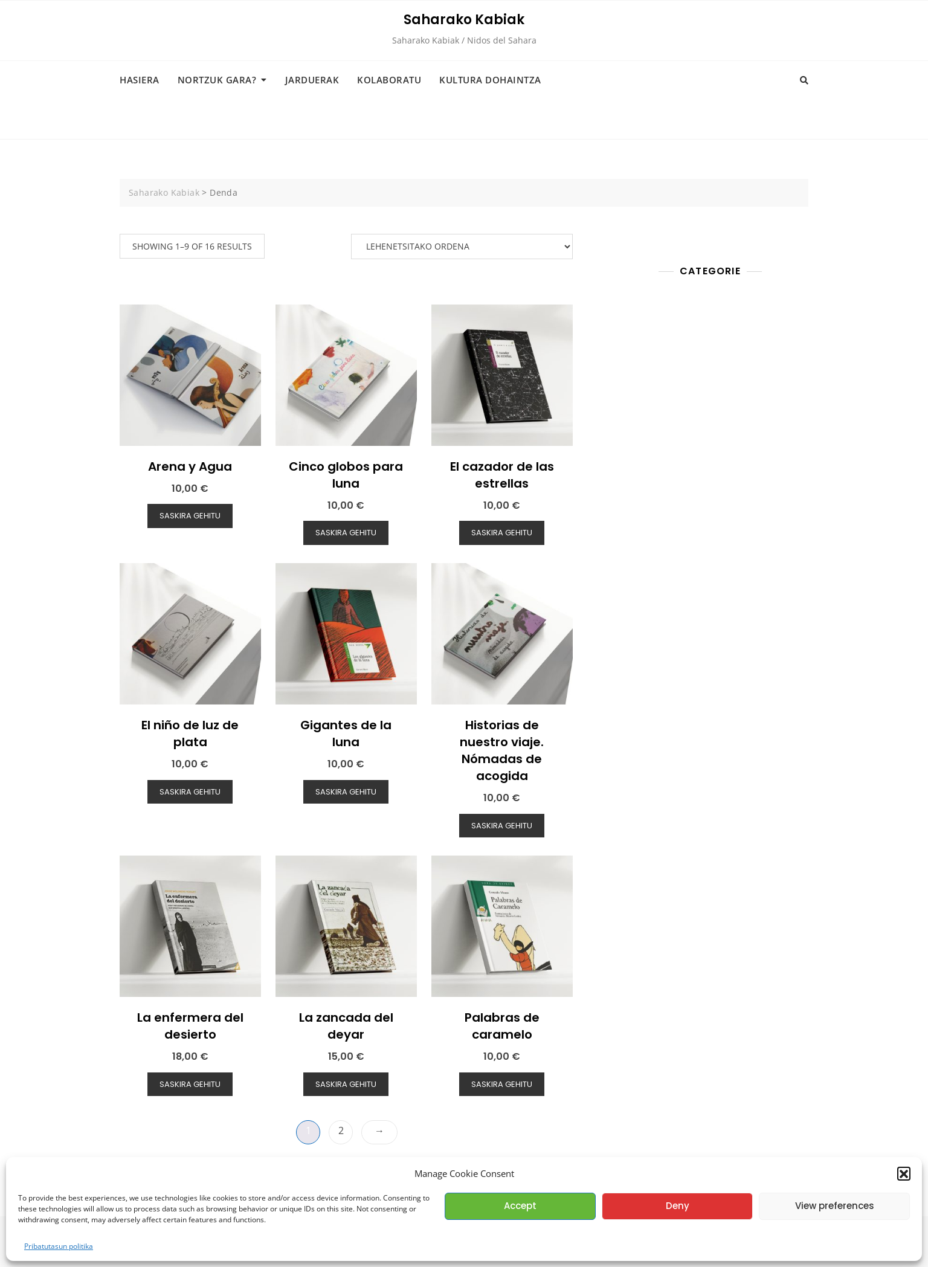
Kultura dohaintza (490, 80)
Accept (520, 1205)
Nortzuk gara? (217, 80)
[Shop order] (462, 246)
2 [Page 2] (341, 1130)
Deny (677, 1205)
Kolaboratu (389, 80)
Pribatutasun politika (58, 1246)
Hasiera (140, 80)
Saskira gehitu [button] (190, 515)
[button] (904, 1173)
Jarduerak (312, 80)
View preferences (834, 1205)
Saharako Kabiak (464, 19)
